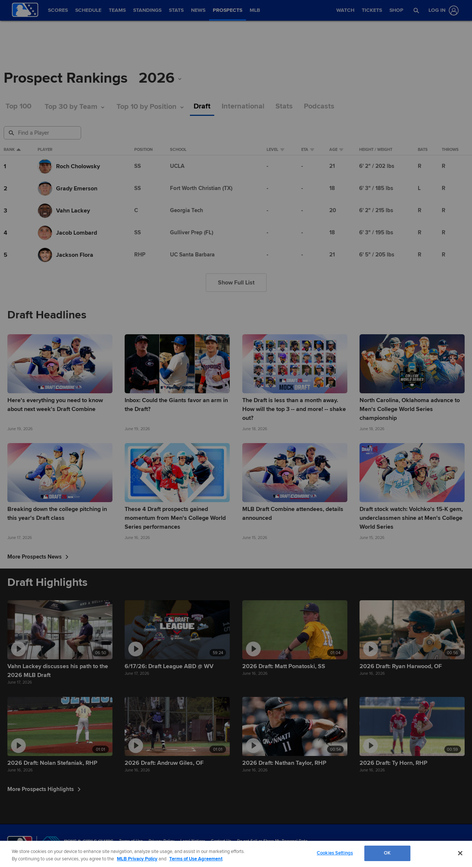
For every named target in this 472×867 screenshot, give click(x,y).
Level (275, 150)
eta (307, 150)
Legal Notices (192, 841)
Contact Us (221, 841)
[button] (416, 10)
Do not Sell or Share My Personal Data (272, 841)
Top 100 (18, 106)
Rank (12, 150)
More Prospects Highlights (44, 789)
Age (336, 150)
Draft (202, 106)
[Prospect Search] (43, 133)
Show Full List (236, 282)
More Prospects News (38, 556)
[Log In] (442, 10)
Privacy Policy (161, 841)
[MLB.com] (20, 843)
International (243, 106)
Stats (284, 106)
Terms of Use (131, 841)
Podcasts (319, 106)
